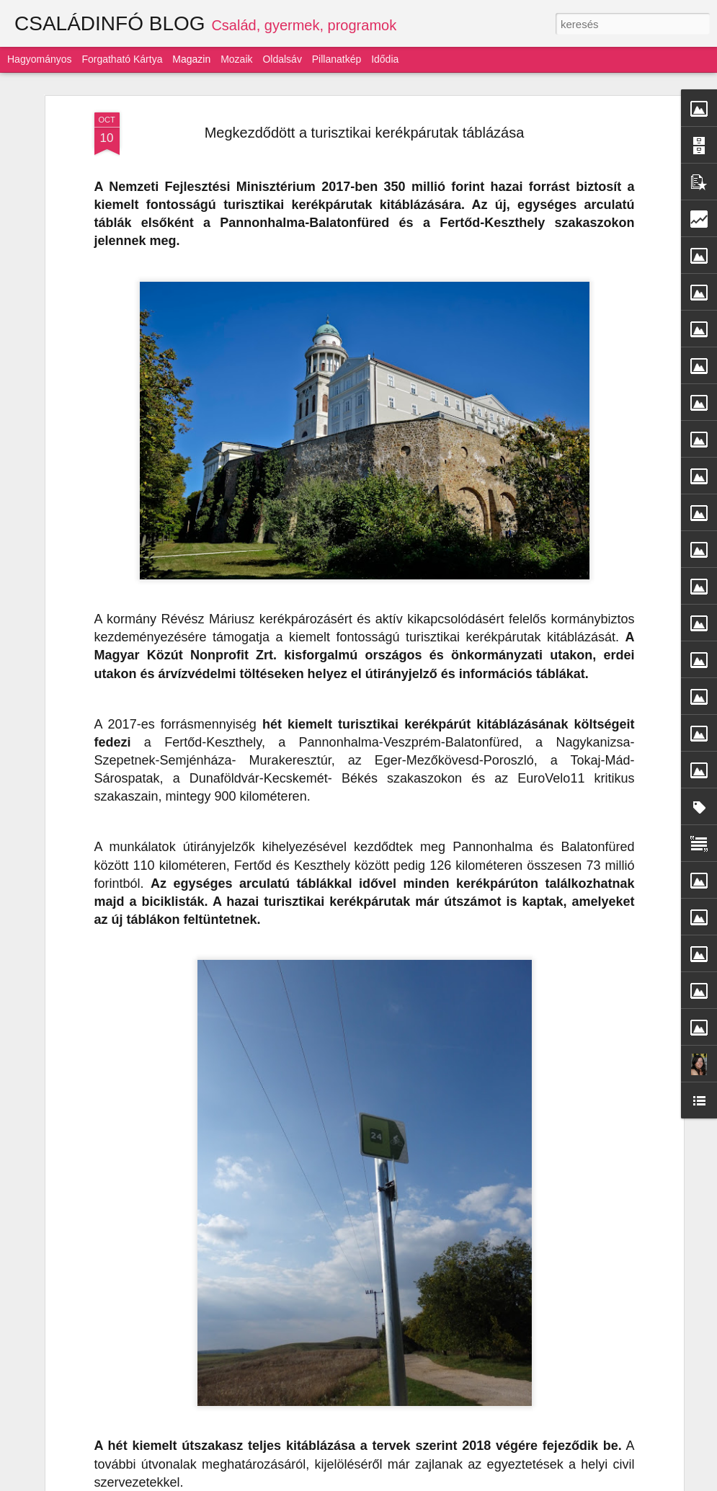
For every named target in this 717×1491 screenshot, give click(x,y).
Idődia (384, 59)
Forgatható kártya (121, 59)
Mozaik (236, 59)
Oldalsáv (281, 59)
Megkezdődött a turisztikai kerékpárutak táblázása (365, 133)
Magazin (191, 59)
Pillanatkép (337, 59)
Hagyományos (39, 59)
